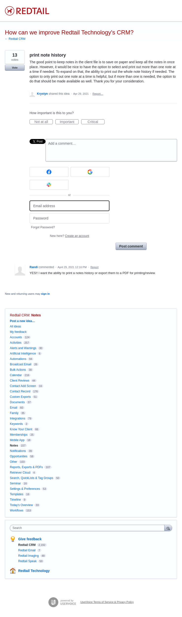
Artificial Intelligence (23, 353)
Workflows (16, 510)
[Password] (69, 218)
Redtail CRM (19, 315)
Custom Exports (20, 397)
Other (13, 461)
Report (95, 267)
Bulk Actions (18, 369)
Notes (36, 315)
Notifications (18, 451)
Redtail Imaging (29, 555)
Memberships (19, 434)
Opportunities (18, 456)
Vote (14, 67)
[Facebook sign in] (49, 172)
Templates (16, 494)
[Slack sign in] (49, 185)
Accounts (16, 337)
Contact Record (20, 391)
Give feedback (30, 539)
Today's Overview (21, 505)
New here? (69, 236)
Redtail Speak (27, 561)
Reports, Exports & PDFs (26, 467)
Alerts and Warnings (23, 348)
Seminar (15, 483)
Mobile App (17, 440)
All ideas (15, 326)
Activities (15, 342)
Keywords (16, 424)
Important (69, 122)
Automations (18, 359)
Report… (97, 93)
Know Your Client (21, 429)
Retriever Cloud (20, 472)
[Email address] (69, 206)
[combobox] (88, 528)
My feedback (18, 332)
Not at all (43, 122)
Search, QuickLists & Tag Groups (31, 478)
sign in (45, 293)
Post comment (131, 246)
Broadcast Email (20, 364)
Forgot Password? (43, 227)
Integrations (17, 418)
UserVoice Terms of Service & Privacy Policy (107, 602)
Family (14, 413)
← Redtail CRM (15, 39)
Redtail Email (27, 550)
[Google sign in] (90, 172)
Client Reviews (19, 380)
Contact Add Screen (23, 386)
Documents (17, 402)
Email (13, 407)
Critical (96, 122)
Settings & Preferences (25, 489)
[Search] (168, 528)
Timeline (15, 499)
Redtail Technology (34, 571)
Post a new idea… (22, 321)
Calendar (16, 375)
